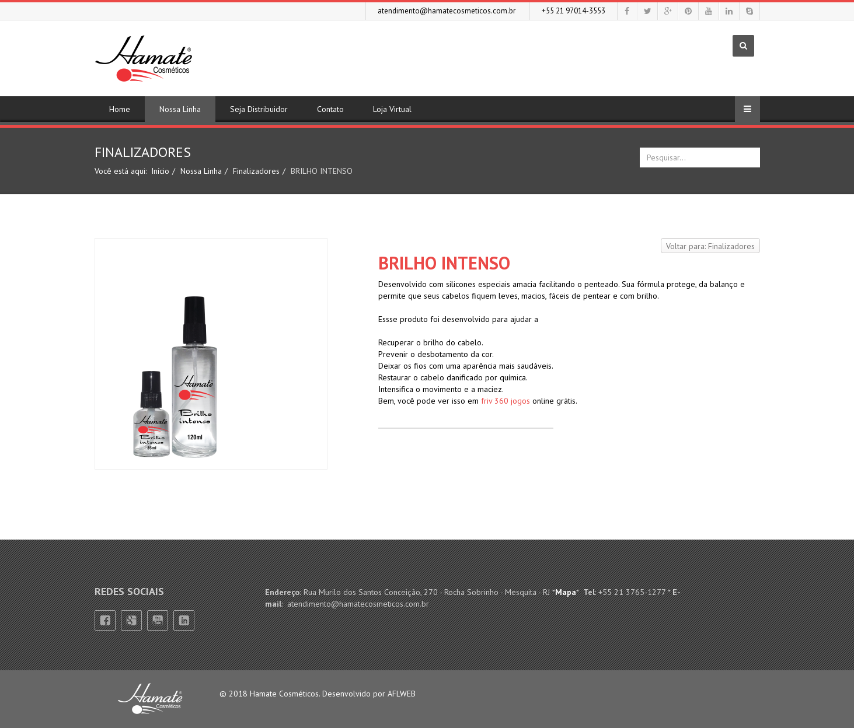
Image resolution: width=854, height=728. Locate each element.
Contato (330, 109)
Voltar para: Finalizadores (710, 246)
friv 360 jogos (505, 401)
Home (119, 109)
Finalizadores (256, 171)
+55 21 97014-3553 (573, 11)
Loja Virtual (392, 109)
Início (160, 171)
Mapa (565, 592)
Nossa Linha (180, 109)
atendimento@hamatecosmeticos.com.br (446, 11)
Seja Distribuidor (259, 109)
